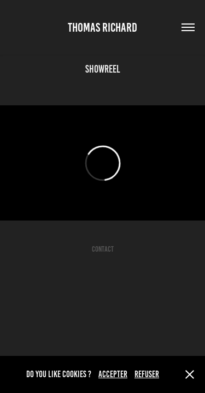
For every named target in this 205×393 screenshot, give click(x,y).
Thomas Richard (102, 27)
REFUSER (146, 374)
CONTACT (103, 249)
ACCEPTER (112, 374)
